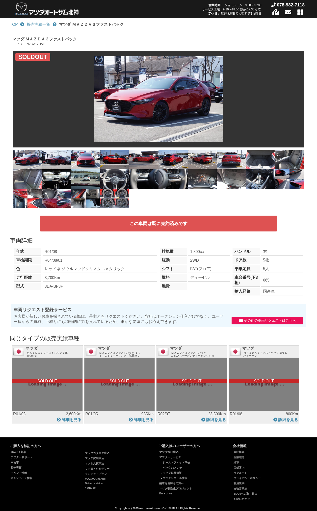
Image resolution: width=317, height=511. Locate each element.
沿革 (236, 462)
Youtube (90, 487)
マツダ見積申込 (94, 463)
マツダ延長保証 (172, 472)
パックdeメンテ (172, 467)
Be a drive (165, 493)
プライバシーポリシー (247, 478)
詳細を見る (71, 420)
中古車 (15, 462)
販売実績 (16, 467)
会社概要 (239, 452)
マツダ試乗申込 (94, 458)
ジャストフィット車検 (176, 462)
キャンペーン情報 (21, 478)
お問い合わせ (242, 498)
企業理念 (239, 457)
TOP (14, 24)
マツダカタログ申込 (97, 453)
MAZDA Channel (95, 478)
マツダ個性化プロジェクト (175, 488)
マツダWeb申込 (169, 452)
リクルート (240, 472)
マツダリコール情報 (175, 478)
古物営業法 (240, 488)
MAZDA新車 (18, 452)
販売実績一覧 (38, 24)
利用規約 (239, 483)
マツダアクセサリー (97, 468)
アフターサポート (21, 457)
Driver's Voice (94, 483)
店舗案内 (239, 467)
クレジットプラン (96, 473)
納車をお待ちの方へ (171, 483)
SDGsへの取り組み (245, 493)
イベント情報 (19, 472)
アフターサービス (170, 457)
